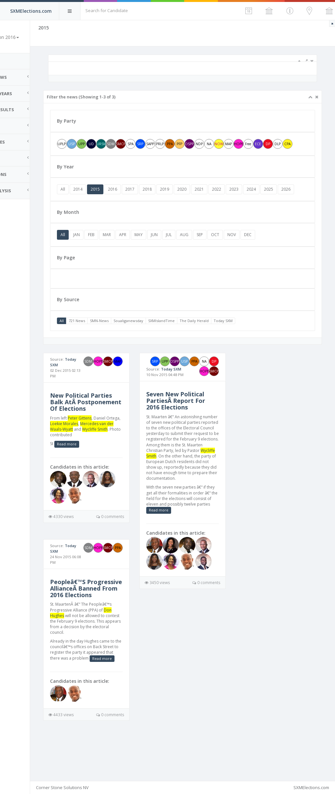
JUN (183, 254)
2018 (176, 199)
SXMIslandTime (190, 340)
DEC (277, 254)
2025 (297, 199)
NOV (260, 254)
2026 (94, 209)
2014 (107, 199)
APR (151, 254)
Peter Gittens (109, 444)
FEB (120, 254)
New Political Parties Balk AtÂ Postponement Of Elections (110, 424)
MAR (136, 254)
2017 (159, 199)
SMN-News (128, 340)
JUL (198, 254)
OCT (244, 254)
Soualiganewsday (157, 340)
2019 (193, 199)
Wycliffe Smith (100, 461)
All (92, 199)
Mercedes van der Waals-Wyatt (107, 455)
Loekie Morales (108, 450)
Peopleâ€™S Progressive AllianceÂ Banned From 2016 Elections (108, 623)
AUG (213, 254)
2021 (228, 199)
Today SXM (252, 340)
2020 (211, 199)
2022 (245, 199)
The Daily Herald (223, 340)
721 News (106, 340)
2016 (141, 199)
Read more (96, 475)
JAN (105, 254)
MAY (168, 254)
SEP (229, 254)
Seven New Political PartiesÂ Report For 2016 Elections (195, 431)
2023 (263, 199)
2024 (280, 199)
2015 (124, 199)
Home (13, 61)
